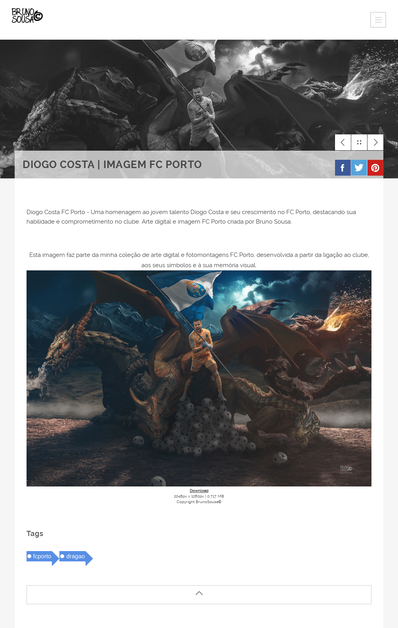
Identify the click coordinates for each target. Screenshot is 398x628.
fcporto (42, 556)
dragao (75, 556)
